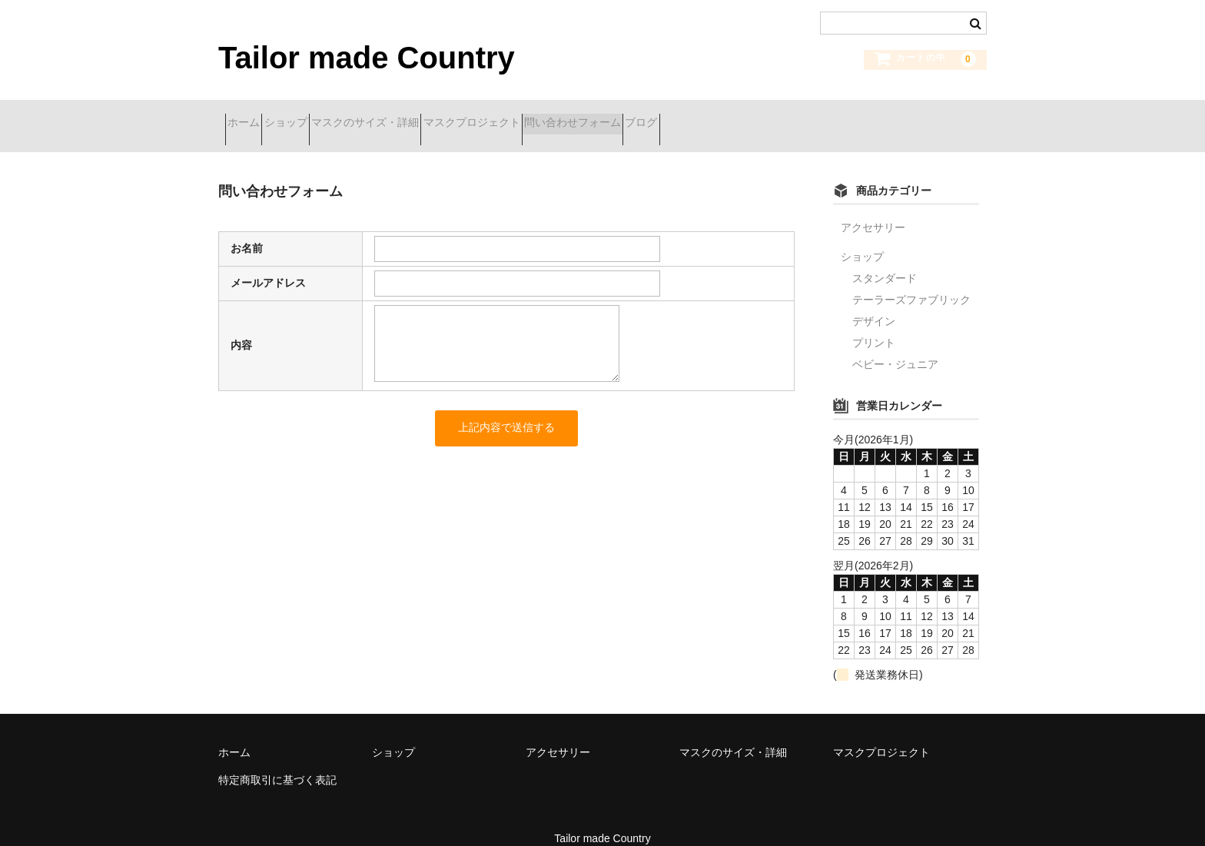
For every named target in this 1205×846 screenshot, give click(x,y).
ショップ (319, 116)
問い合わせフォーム (688, 116)
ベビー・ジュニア (895, 344)
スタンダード (884, 258)
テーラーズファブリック (911, 280)
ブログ (784, 116)
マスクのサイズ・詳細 (426, 116)
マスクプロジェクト (560, 116)
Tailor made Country (366, 58)
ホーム (250, 116)
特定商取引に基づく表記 (277, 760)
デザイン (873, 301)
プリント (873, 323)
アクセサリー (873, 207)
